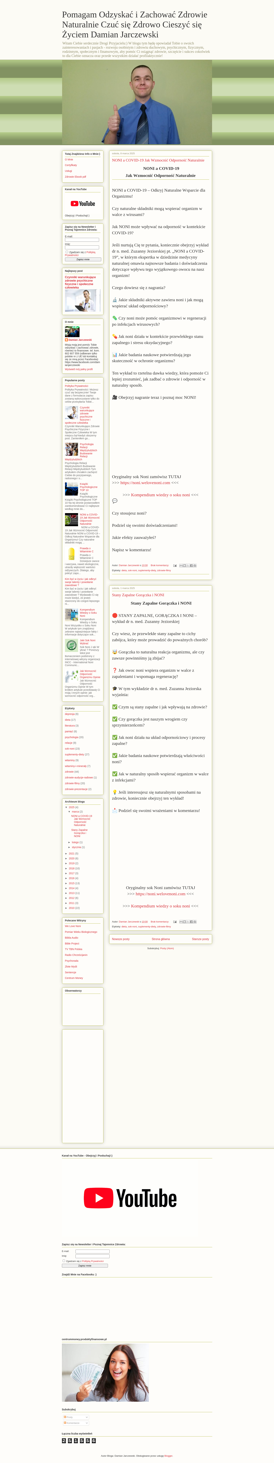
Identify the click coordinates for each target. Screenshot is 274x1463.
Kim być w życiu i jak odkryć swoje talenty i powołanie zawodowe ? (80, 582)
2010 (72, 908)
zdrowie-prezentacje (76, 789)
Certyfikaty (71, 165)
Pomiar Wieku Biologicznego (81, 931)
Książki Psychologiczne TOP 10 (88, 487)
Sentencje (70, 972)
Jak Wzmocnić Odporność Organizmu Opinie (90, 674)
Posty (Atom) (167, 948)
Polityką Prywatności (93, 1261)
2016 (72, 878)
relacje (68, 742)
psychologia (71, 737)
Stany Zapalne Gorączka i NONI (138, 595)
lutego (76, 842)
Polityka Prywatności (76, 385)
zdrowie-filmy (164, 570)
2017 (72, 873)
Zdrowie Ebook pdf (75, 176)
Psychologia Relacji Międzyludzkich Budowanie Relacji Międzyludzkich (81, 452)
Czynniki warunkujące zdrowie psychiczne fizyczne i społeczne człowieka (80, 282)
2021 (72, 853)
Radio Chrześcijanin (76, 954)
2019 (72, 863)
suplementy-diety (147, 570)
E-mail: (69, 236)
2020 (72, 858)
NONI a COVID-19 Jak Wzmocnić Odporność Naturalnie (158, 160)
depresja (70, 714)
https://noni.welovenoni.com (145, 482)
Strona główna (161, 939)
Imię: (67, 244)
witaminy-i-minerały (76, 766)
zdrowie (69, 771)
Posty (68, 1417)
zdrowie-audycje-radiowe (79, 777)
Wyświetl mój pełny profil (79, 369)
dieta (124, 570)
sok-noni (132, 570)
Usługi (68, 170)
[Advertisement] (79, 1085)
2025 (72, 807)
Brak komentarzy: (160, 565)
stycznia (77, 847)
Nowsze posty (121, 939)
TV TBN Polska (73, 949)
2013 (72, 893)
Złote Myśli (71, 966)
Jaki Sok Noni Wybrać (87, 642)
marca (76, 811)
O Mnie (69, 159)
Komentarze (72, 1423)
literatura (70, 725)
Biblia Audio (71, 937)
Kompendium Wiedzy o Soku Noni (88, 612)
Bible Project (72, 943)
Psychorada (71, 960)
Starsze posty (200, 939)
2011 (72, 903)
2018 (72, 868)
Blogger (168, 1455)
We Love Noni (73, 926)
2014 (72, 888)
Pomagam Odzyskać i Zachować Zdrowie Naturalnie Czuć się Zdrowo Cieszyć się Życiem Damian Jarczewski (134, 24)
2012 (72, 898)
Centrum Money (74, 978)
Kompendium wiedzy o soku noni (160, 494)
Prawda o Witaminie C (86, 550)
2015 (72, 883)
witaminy (70, 760)
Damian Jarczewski (80, 339)
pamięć (69, 731)
